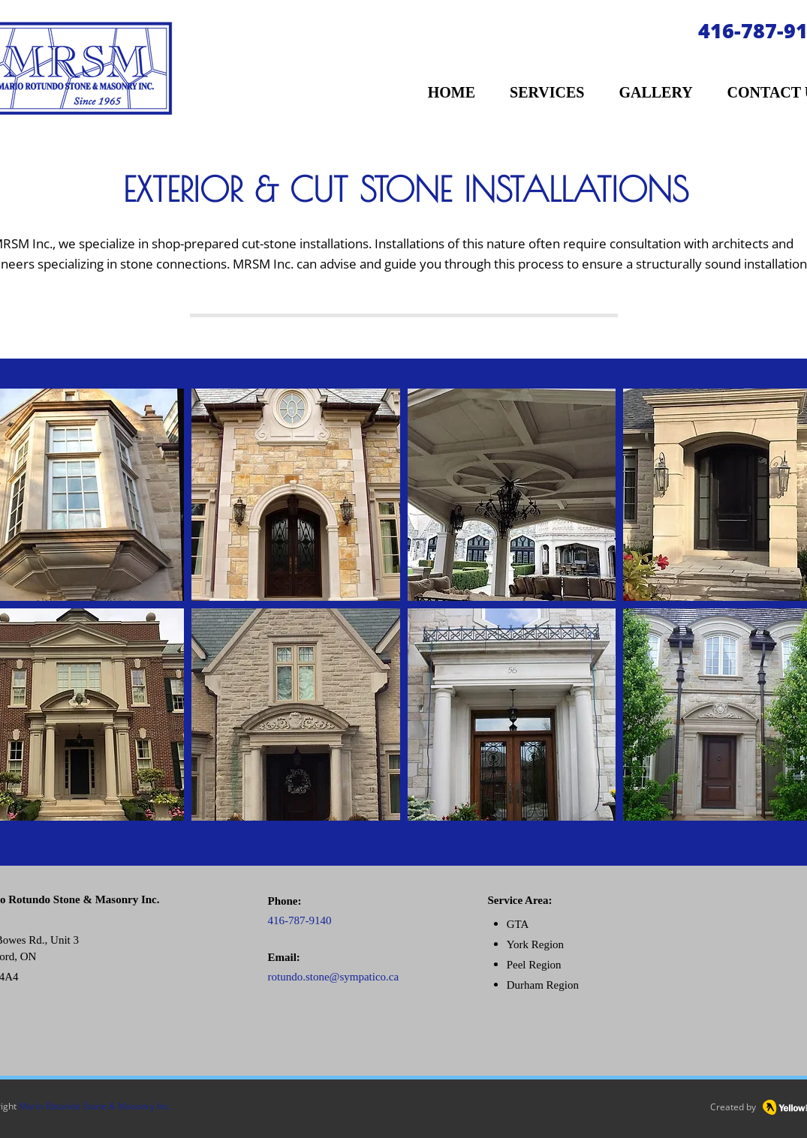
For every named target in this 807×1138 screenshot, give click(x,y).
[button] (295, 495)
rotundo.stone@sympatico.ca (333, 977)
